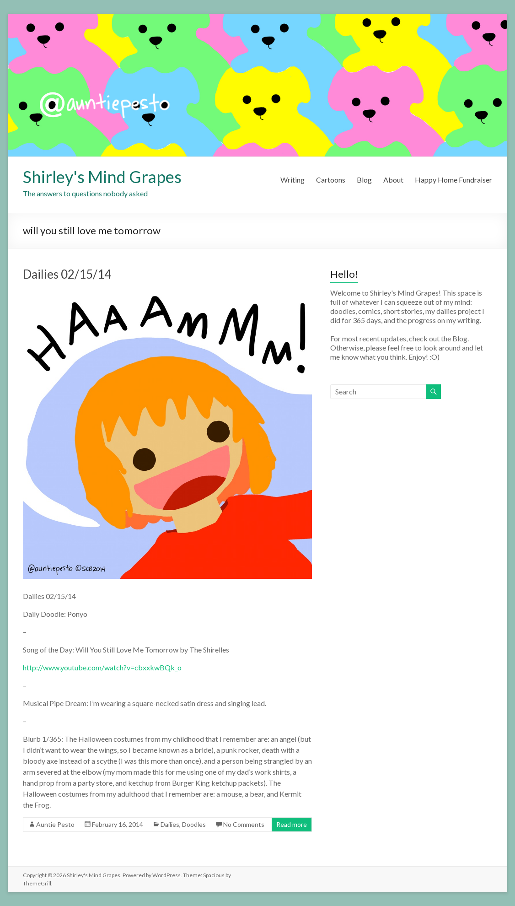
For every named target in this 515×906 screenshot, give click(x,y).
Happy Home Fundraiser (453, 179)
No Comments (243, 824)
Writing (292, 179)
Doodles (194, 824)
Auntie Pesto (55, 824)
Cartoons (330, 179)
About (393, 179)
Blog (364, 179)
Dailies (170, 824)
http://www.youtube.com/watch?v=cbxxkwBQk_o (102, 667)
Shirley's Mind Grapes (102, 177)
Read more (291, 824)
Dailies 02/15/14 (67, 274)
